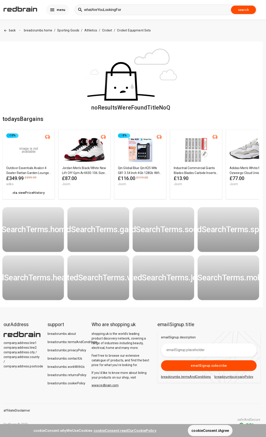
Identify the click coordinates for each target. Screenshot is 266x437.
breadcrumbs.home (38, 31)
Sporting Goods (68, 31)
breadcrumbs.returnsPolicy (67, 376)
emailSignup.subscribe (209, 366)
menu (57, 10)
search (243, 10)
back (10, 31)
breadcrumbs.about (62, 334)
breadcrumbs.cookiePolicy (67, 384)
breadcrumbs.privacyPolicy (67, 351)
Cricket (107, 31)
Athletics (90, 31)
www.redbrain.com (105, 386)
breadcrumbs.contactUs (65, 359)
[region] (130, 167)
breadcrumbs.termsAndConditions (73, 343)
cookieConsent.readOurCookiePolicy (125, 430)
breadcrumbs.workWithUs (66, 367)
